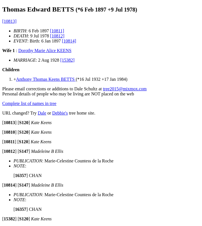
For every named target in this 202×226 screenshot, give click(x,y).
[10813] (9, 21)
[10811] (57, 30)
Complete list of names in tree (29, 103)
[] (9, 122)
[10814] (69, 41)
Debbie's (60, 113)
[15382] (67, 60)
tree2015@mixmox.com (125, 88)
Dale (42, 113)
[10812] (57, 35)
